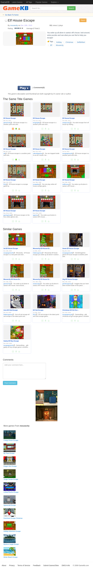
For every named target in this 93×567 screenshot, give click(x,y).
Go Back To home (12, 15)
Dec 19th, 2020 (26, 25)
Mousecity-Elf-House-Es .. (42, 248)
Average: (29, 28)
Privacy (12, 565)
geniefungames (67, 283)
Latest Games (17, 2)
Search (71, 8)
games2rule (8, 122)
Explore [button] (54, 2)
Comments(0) (38, 88)
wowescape (37, 283)
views (55, 25)
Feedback (36, 565)
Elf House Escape (10, 118)
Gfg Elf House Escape (70, 279)
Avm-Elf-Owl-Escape (11, 310)
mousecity (14, 25)
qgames (36, 215)
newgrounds (66, 122)
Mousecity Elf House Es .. (12, 279)
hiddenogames (38, 253)
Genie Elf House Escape (70, 248)
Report (83, 20)
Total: (37, 28)
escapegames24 (68, 153)
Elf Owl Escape (38, 310)
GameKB (5, 2)
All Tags (29, 2)
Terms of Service (23, 565)
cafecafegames (38, 153)
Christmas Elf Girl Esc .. (70, 310)
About (4, 565)
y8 (5, 153)
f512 (6, 184)
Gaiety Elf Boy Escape (11, 341)
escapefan (37, 184)
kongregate (37, 122)
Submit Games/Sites (51, 565)
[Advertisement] (38, 66)
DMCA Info (66, 565)
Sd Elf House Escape (11, 248)
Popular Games (41, 2)
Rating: (10, 28)
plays (61, 25)
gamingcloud (8, 215)
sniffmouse (66, 184)
